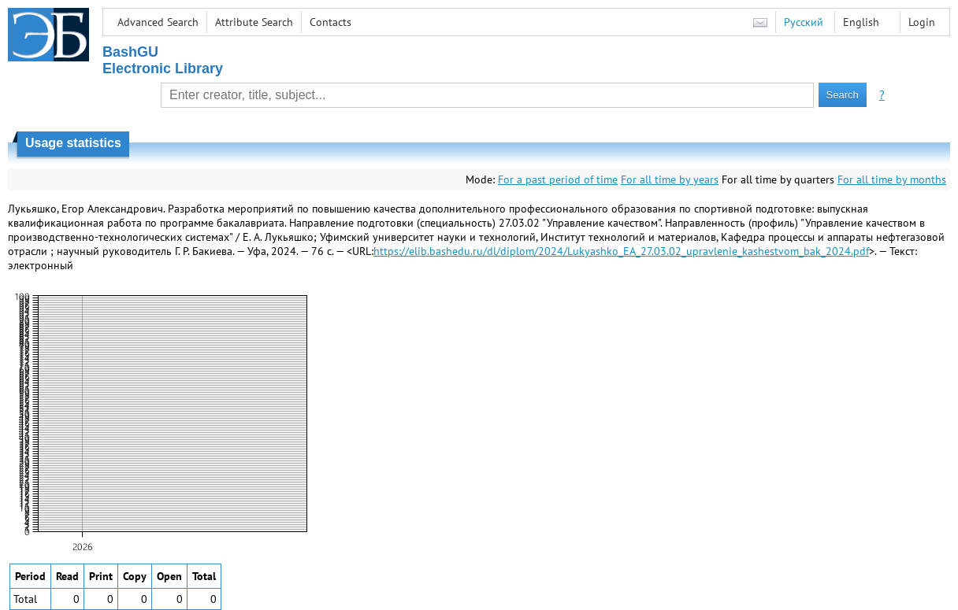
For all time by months (891, 179)
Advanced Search (158, 22)
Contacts (330, 22)
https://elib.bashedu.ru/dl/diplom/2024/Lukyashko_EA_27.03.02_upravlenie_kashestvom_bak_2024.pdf (621, 251)
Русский (803, 22)
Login (921, 22)
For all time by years (669, 179)
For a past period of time (558, 179)
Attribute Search (254, 22)
